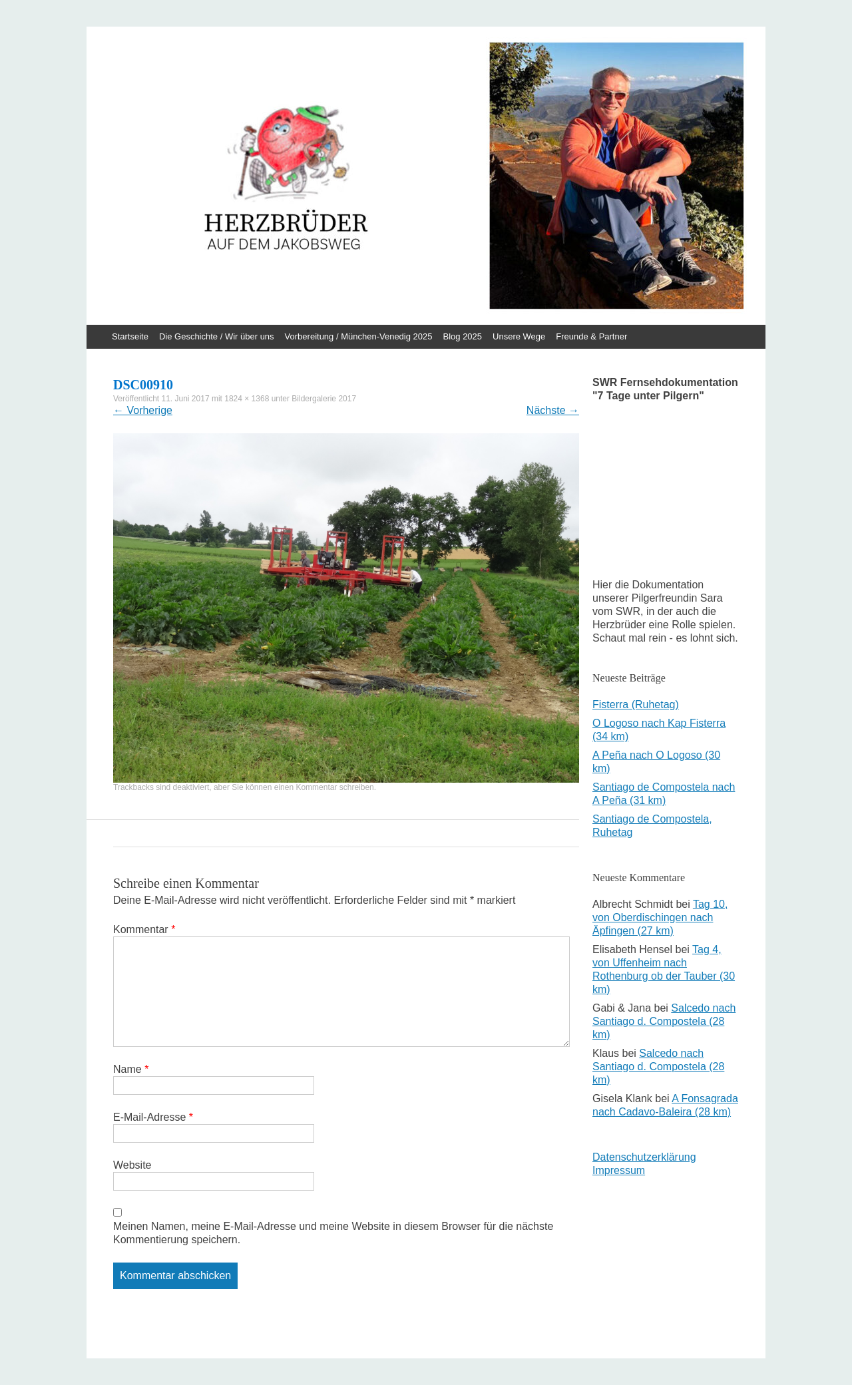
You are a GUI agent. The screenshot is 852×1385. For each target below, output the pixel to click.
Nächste (553, 410)
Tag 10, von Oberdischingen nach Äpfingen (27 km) (660, 917)
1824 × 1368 (246, 398)
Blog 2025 (463, 336)
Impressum (618, 1170)
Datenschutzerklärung (644, 1157)
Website (132, 1165)
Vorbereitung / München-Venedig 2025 (359, 336)
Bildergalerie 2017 (324, 398)
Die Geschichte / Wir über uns (216, 336)
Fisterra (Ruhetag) (635, 704)
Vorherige (142, 410)
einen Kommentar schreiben (324, 787)
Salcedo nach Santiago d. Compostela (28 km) (664, 1021)
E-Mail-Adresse (153, 1117)
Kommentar (144, 929)
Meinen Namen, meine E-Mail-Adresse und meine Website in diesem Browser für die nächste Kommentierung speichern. (333, 1233)
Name (130, 1069)
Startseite (130, 336)
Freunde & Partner (591, 336)
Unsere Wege (519, 336)
